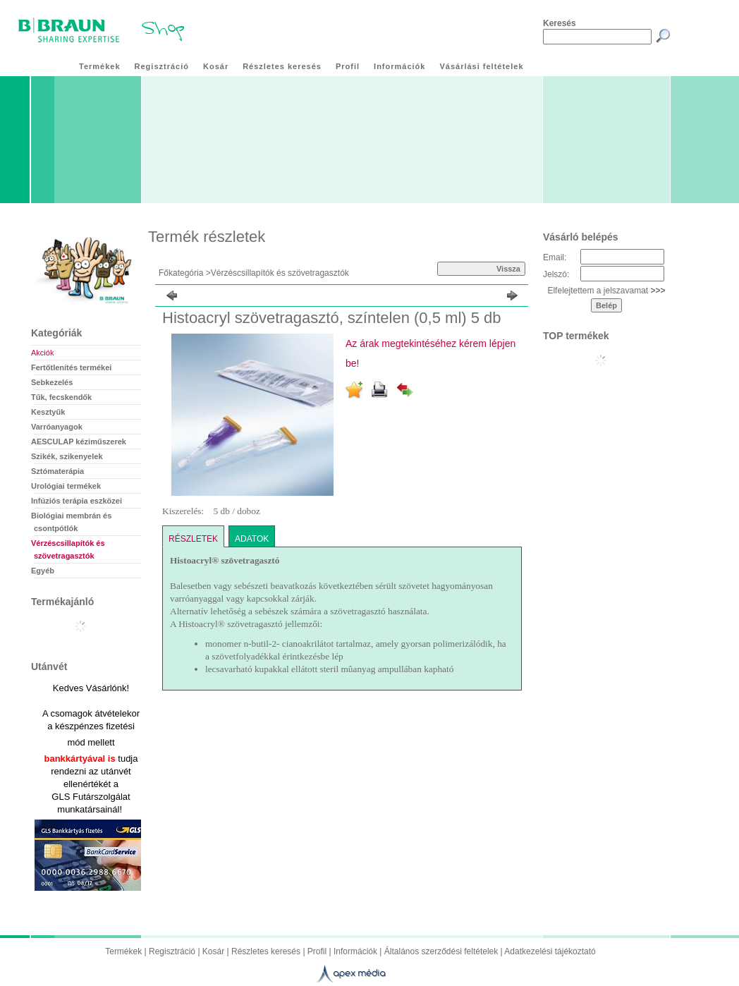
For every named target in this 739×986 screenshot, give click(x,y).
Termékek (123, 951)
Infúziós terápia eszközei (76, 501)
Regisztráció (172, 951)
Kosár (213, 951)
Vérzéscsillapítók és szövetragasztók (280, 273)
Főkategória (181, 273)
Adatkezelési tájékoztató (549, 951)
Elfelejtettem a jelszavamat (606, 291)
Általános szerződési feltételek (441, 951)
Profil (316, 951)
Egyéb (42, 570)
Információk (355, 951)
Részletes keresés (265, 951)
